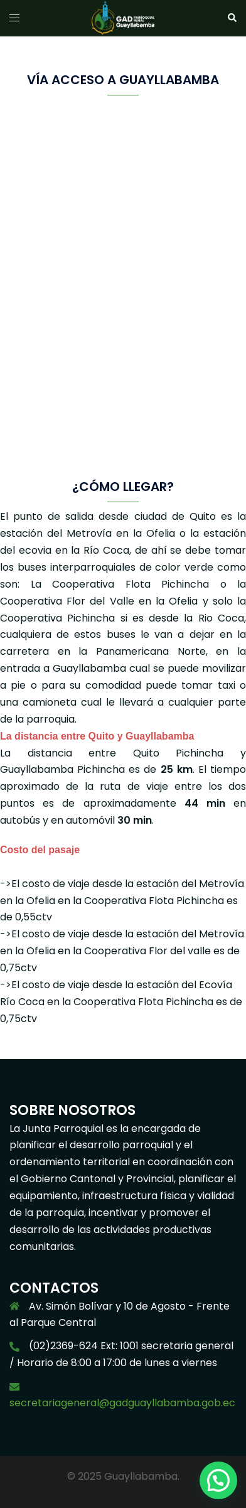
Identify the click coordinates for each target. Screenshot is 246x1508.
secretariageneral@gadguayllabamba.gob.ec (122, 1403)
